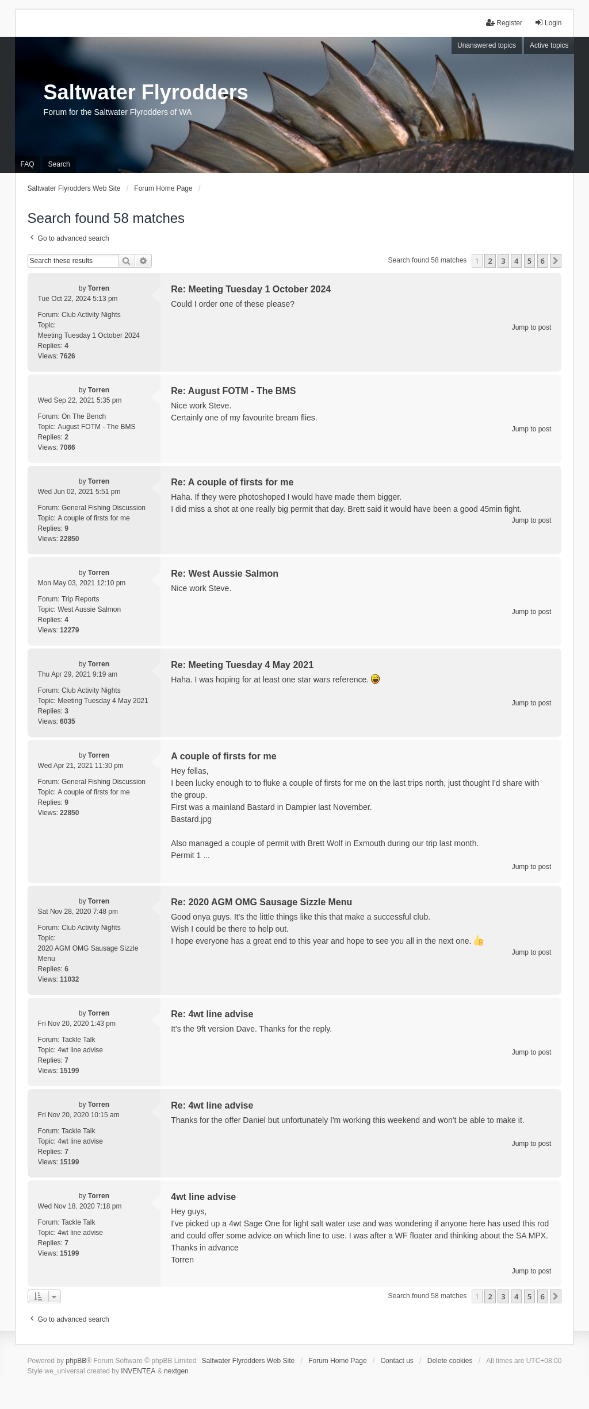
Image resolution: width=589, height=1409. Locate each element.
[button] (555, 261)
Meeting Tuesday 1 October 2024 (89, 335)
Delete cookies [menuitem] (450, 1361)
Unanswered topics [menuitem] (486, 45)
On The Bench (84, 416)
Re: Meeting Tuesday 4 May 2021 (242, 665)
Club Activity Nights (91, 315)
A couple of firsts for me (93, 518)
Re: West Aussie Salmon (224, 573)
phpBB (76, 1361)
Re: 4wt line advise (212, 1014)
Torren (98, 288)
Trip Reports (81, 599)
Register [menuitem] (504, 22)
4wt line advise (80, 1050)
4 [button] (516, 261)
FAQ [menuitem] (28, 164)
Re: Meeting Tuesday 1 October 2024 (251, 289)
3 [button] (503, 261)
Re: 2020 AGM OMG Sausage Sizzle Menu (261, 902)
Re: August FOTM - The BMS (233, 391)
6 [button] (543, 261)
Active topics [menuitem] (549, 45)
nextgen (176, 1371)
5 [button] (529, 261)
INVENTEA (138, 1371)
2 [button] (490, 261)
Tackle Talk (78, 1040)
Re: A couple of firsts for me (232, 482)
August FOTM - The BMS (96, 427)
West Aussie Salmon (89, 609)
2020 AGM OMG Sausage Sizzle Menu (88, 953)
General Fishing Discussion (104, 508)
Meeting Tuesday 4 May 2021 (103, 701)
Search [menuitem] (59, 164)
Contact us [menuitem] (396, 1361)
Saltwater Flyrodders (146, 92)
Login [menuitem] (547, 22)
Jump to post (532, 327)
